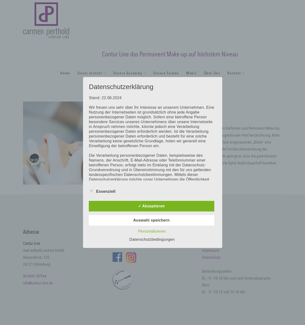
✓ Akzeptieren (151, 206)
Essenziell (102, 190)
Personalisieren (152, 231)
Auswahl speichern (151, 220)
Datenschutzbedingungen (152, 239)
